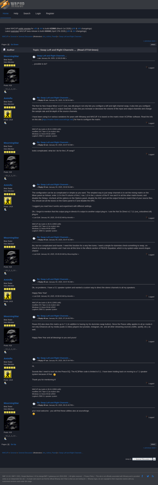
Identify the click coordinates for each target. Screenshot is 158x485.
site (100, 476)
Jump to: (128, 459)
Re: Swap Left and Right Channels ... (54, 98)
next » (154, 41)
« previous (147, 41)
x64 (40, 28)
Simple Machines (27, 476)
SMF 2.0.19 (6, 476)
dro (44, 36)
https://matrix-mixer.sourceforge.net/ (57, 119)
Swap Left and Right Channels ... (52, 56)
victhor (48, 36)
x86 (35, 28)
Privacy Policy (89, 476)
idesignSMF (43, 476)
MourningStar (11, 56)
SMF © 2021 (16, 476)
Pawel (54, 36)
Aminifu (8, 98)
